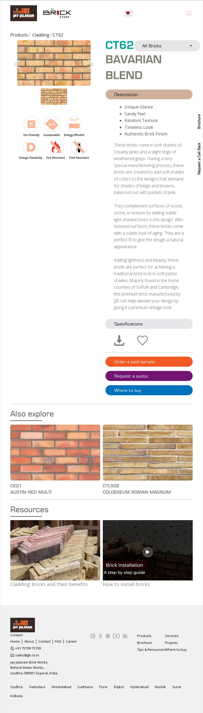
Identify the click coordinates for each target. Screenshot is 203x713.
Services (172, 635)
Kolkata (16, 695)
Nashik (160, 686)
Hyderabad (139, 686)
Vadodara (37, 686)
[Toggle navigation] (189, 13)
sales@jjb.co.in (27, 655)
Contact (44, 641)
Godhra (16, 686)
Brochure (199, 121)
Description (126, 94)
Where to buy (127, 390)
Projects (171, 642)
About (29, 641)
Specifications (128, 323)
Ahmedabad (61, 686)
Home (15, 641)
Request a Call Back (199, 159)
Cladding (40, 35)
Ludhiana (85, 686)
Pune (103, 686)
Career (71, 641)
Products (19, 35)
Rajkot (119, 686)
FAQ (58, 641)
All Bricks (151, 45)
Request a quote (131, 376)
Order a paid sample (134, 361)
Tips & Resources (151, 649)
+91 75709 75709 (28, 648)
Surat (176, 686)
